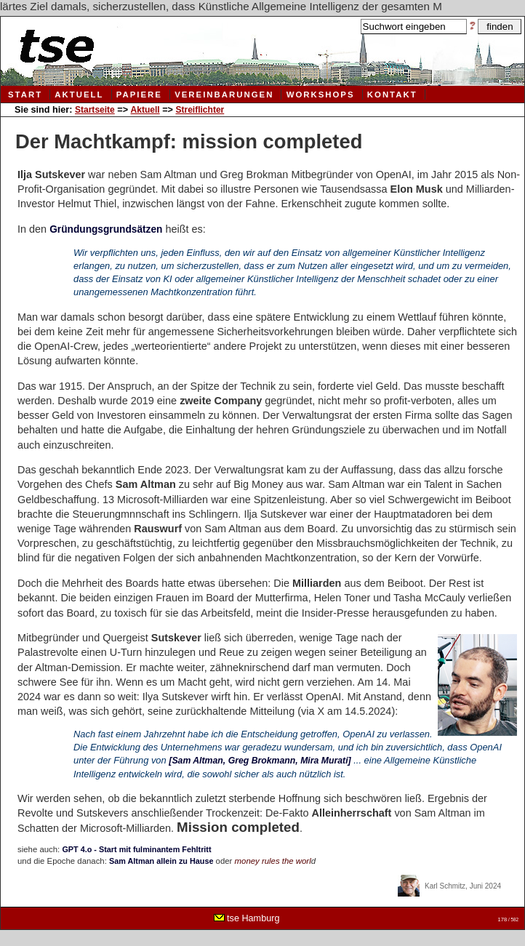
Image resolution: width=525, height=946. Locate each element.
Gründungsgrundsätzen (105, 229)
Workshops (320, 94)
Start (25, 94)
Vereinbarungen (224, 94)
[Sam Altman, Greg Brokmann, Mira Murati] (259, 760)
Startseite (95, 110)
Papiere (139, 94)
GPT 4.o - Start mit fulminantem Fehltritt (136, 849)
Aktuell (79, 94)
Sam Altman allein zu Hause (161, 861)
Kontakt (392, 94)
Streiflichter (199, 110)
